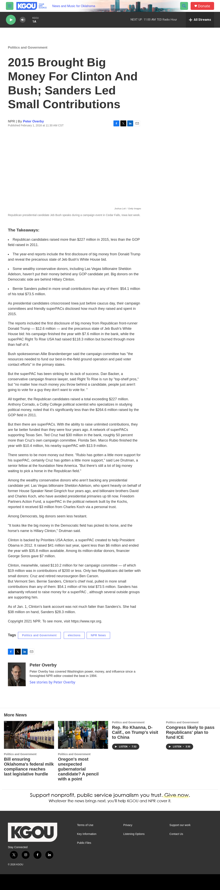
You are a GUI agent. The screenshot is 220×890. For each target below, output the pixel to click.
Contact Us (176, 834)
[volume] (22, 19)
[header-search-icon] (184, 6)
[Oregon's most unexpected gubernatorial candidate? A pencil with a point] (83, 735)
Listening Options (134, 834)
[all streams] (200, 20)
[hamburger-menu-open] (9, 6)
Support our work (180, 825)
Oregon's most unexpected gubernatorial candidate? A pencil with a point (78, 769)
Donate (204, 6)
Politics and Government (27, 47)
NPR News (98, 635)
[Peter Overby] (17, 674)
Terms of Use (85, 825)
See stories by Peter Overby (52, 682)
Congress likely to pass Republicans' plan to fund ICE (190, 732)
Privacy (127, 825)
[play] (11, 20)
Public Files (84, 842)
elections (74, 635)
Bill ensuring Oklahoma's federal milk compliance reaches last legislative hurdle (29, 766)
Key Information (86, 834)
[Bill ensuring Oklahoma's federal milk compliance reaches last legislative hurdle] (29, 735)
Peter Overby (33, 121)
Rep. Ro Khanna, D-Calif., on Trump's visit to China (135, 732)
